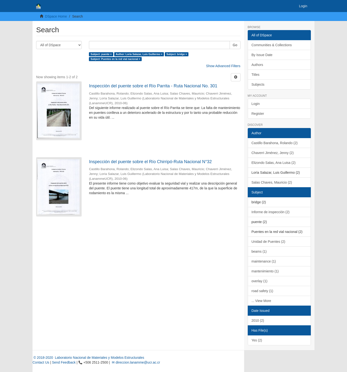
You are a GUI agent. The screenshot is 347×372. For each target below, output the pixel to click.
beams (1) (259, 251)
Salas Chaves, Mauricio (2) (272, 182)
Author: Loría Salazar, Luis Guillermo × (139, 54)
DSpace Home (56, 16)
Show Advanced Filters (223, 66)
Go (235, 45)
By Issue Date (262, 55)
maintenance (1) (264, 261)
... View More (261, 301)
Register (258, 113)
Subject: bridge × (176, 54)
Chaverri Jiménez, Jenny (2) (273, 153)
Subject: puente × (101, 54)
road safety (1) (262, 291)
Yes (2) (257, 340)
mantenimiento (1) (265, 271)
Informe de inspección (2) (271, 212)
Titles (256, 75)
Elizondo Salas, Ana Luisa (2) (274, 163)
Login (256, 104)
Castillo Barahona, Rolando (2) (275, 143)
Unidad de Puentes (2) (268, 242)
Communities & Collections (272, 45)
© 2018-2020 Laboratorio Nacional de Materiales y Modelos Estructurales (88, 357)
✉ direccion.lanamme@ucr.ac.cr (135, 362)
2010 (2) (258, 320)
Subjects (258, 84)
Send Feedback (64, 362)
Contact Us (41, 362)
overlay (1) (259, 281)
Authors (257, 65)
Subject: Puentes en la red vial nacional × (115, 59)
